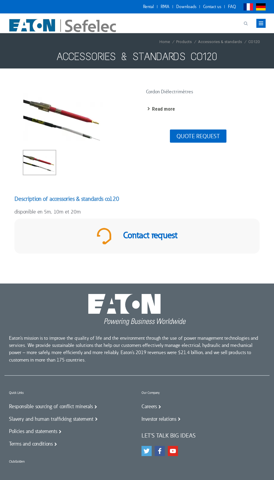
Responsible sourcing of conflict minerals (51, 406)
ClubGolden (17, 461)
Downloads (186, 7)
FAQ (232, 7)
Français (248, 6)
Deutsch (261, 6)
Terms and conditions (31, 443)
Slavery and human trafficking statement (51, 419)
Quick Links (16, 393)
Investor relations (158, 419)
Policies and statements (33, 431)
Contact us (212, 7)
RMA (165, 7)
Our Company (150, 393)
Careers (149, 406)
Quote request (198, 136)
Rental (148, 7)
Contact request (137, 236)
